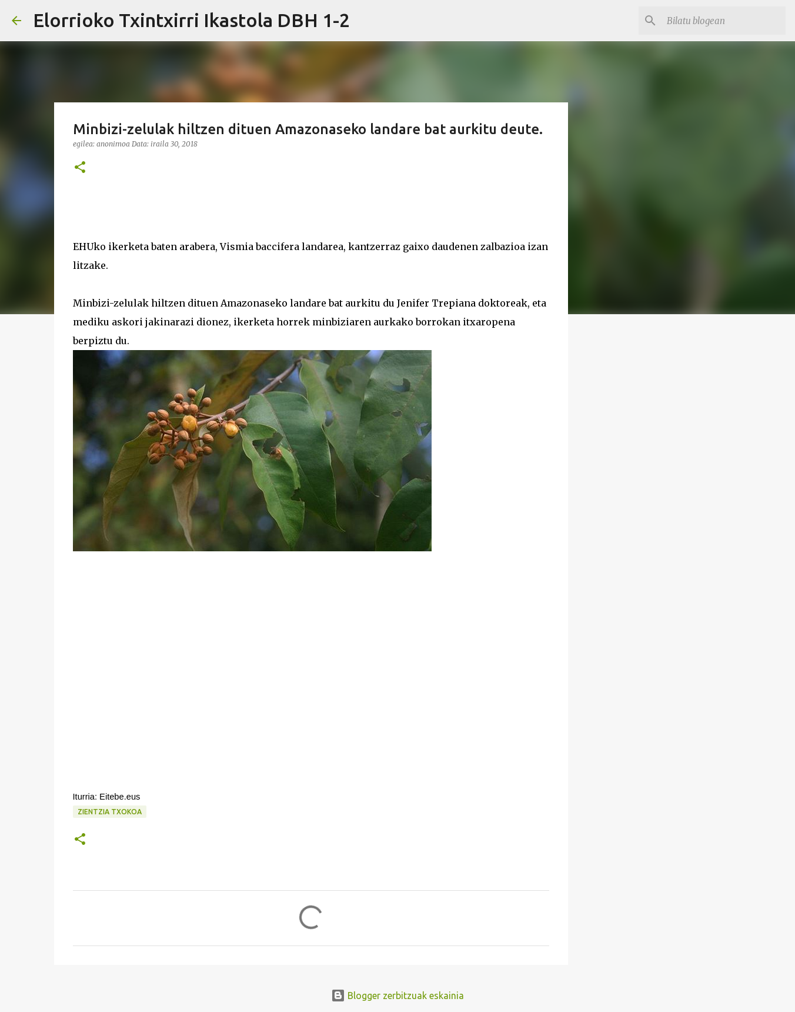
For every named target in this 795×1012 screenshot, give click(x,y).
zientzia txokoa (110, 811)
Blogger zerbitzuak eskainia (397, 995)
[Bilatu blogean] (724, 20)
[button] (80, 168)
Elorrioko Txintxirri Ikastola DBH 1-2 (191, 20)
